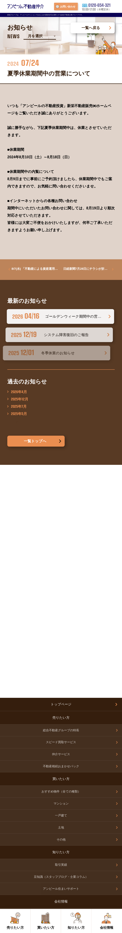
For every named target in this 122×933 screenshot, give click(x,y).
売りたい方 (61, 719)
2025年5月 (19, 414)
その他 (61, 607)
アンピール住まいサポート (61, 656)
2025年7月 (19, 407)
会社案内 (61, 682)
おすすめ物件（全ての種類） (61, 559)
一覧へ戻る (90, 28)
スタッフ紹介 (61, 694)
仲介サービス (61, 522)
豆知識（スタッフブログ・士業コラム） (61, 644)
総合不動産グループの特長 (61, 498)
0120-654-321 (78, 824)
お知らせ (61, 756)
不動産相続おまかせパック (61, 534)
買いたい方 (61, 731)
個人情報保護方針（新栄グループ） (61, 769)
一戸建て (61, 583)
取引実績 (61, 632)
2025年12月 (19, 400)
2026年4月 (19, 392)
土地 (61, 595)
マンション (61, 571)
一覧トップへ (35, 442)
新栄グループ (61, 782)
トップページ (61, 472)
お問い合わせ (61, 707)
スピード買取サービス (61, 510)
